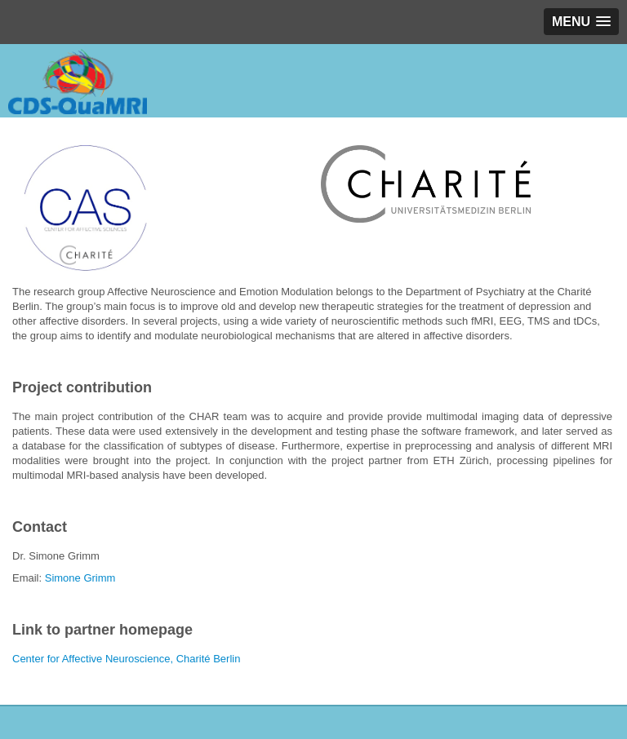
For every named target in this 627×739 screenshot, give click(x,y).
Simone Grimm (80, 578)
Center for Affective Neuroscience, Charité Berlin (126, 659)
